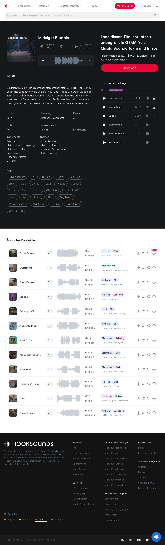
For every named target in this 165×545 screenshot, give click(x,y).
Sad (118, 367)
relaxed (60, 183)
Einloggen (145, 5)
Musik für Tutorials (114, 463)
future (12, 197)
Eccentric (118, 294)
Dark (115, 251)
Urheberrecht (111, 498)
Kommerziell (144, 472)
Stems (112, 90)
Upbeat (121, 371)
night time (39, 203)
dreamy (60, 176)
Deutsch (41, 519)
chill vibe (51, 190)
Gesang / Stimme (16, 156)
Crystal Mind (25, 267)
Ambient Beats (27, 412)
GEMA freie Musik (81, 453)
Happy (114, 284)
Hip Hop (106, 251)
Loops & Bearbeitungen (114, 83)
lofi (64, 190)
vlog (23, 183)
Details (11, 75)
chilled (12, 190)
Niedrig (44, 129)
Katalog (44, 5)
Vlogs (43, 141)
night (38, 190)
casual (75, 183)
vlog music (65, 197)
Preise (94, 5)
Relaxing (120, 338)
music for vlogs (18, 203)
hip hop (45, 176)
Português (58, 519)
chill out (55, 203)
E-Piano (11, 160)
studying (38, 197)
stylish (25, 190)
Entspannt (45, 117)
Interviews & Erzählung (53, 149)
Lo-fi (104, 309)
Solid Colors (25, 340)
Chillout (36, 183)
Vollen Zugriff (125, 5)
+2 (49, 267)
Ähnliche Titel (47, 46)
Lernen (53, 153)
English (9, 519)
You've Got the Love (30, 354)
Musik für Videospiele (115, 469)
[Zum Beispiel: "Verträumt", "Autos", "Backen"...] (85, 15)
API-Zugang (79, 493)
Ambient (106, 280)
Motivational (108, 265)
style (24, 197)
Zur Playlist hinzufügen (83, 46)
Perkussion (13, 153)
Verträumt (58, 117)
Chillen (44, 153)
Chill (116, 280)
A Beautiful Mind (27, 325)
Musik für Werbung (114, 479)
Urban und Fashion (50, 145)
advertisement (17, 176)
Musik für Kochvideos (115, 447)
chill (33, 176)
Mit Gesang (79, 129)
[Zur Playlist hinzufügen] (154, 253)
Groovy (118, 386)
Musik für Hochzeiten (115, 474)
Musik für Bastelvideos (116, 458)
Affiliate (142, 477)
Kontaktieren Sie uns (115, 520)
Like (64, 46)
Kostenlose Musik (81, 458)
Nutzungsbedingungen (116, 509)
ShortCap (78, 474)
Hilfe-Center (111, 514)
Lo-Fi (75, 190)
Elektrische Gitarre (17, 149)
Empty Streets (26, 253)
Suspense (119, 410)
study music (73, 203)
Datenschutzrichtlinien (116, 504)
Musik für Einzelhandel (84, 504)
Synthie (11, 141)
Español (25, 519)
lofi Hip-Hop (16, 210)
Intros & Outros (81, 469)
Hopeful (118, 255)
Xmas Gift (24, 398)
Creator (142, 466)
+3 (49, 282)
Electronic (113, 270)
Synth (111, 255)
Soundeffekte (79, 463)
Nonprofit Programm (148, 488)
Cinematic (114, 415)
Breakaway (25, 369)
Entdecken (24, 5)
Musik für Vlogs (112, 453)
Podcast (52, 141)
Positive (105, 255)
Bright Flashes (26, 282)
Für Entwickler (80, 498)
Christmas (107, 396)
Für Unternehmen (70, 5)
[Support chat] (156, 537)
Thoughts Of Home (29, 383)
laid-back (75, 176)
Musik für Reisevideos (115, 485)
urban (12, 183)
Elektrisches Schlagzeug (21, 145)
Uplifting (121, 313)
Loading (23, 296)
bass (51, 197)
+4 (49, 253)
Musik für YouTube (147, 453)
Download (129, 68)
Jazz (48, 183)
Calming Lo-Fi (26, 311)
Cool (121, 415)
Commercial (123, 270)
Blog (140, 447)
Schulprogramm (146, 482)
